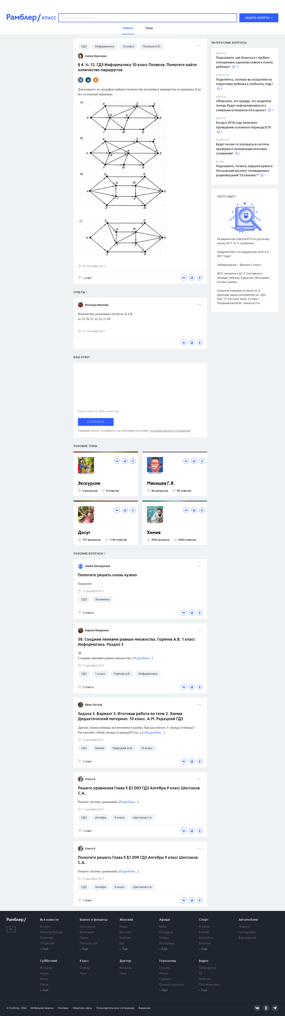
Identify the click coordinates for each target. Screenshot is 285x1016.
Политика (46, 938)
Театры (164, 938)
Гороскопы (167, 961)
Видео (203, 961)
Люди (44, 973)
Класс (84, 961)
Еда (122, 943)
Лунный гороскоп (171, 984)
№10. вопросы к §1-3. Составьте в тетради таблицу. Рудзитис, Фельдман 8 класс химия (243, 278)
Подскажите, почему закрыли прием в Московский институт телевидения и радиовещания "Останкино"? (244, 171)
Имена (163, 973)
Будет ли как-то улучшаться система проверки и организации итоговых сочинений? (242, 149)
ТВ (200, 973)
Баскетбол (206, 938)
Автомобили (248, 919)
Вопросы (126, 968)
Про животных (209, 984)
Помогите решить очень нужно (107, 575)
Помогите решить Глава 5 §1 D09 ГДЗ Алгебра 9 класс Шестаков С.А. (138, 860)
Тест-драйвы (247, 932)
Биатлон (204, 943)
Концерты (166, 932)
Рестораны (166, 943)
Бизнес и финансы (94, 919)
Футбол (204, 926)
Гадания (165, 979)
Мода (123, 926)
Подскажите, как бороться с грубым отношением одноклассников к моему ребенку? (244, 62)
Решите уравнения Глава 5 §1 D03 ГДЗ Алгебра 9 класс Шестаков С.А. (139, 790)
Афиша (164, 919)
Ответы (85, 968)
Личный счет (88, 943)
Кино (162, 926)
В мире (45, 926)
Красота (125, 932)
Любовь (125, 938)
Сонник (164, 968)
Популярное (207, 968)
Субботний (48, 961)
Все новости (49, 919)
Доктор (125, 961)
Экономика (87, 926)
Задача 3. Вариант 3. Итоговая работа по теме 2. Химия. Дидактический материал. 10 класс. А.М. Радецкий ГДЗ (130, 716)
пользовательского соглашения (170, 430)
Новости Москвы (51, 932)
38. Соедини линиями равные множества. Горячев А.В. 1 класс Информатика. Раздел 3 (136, 642)
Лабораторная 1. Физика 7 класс (239, 264)
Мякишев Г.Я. (161, 483)
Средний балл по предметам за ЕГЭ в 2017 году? (243, 254)
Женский (126, 919)
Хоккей (204, 932)
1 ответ (85, 278)
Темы (83, 973)
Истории (46, 968)
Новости (244, 926)
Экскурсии (89, 483)
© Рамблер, (13, 1008)
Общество (47, 943)
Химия (154, 532)
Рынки (84, 938)
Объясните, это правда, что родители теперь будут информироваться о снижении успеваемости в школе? (243, 106)
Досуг (84, 532)
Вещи (44, 979)
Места (44, 984)
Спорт (203, 919)
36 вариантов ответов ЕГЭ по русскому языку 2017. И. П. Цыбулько (243, 241)
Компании (87, 932)
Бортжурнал (247, 938)
